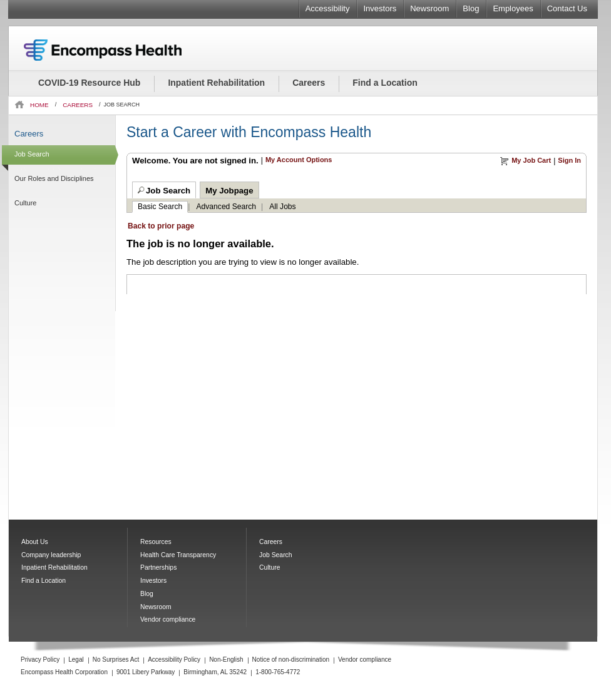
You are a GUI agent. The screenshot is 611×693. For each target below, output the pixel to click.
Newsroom (429, 8)
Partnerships (158, 567)
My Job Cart (531, 160)
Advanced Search (227, 206)
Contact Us (567, 8)
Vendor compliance (167, 619)
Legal (75, 659)
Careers (308, 83)
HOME (39, 104)
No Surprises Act (116, 659)
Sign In (569, 160)
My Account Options (298, 159)
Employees (513, 8)
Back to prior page (161, 226)
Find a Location (384, 83)
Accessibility (328, 8)
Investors (379, 8)
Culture (25, 203)
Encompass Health (119, 50)
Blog (471, 8)
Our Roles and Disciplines (54, 178)
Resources (156, 541)
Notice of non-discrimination (290, 659)
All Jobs (282, 206)
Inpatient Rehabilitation (216, 83)
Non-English (226, 659)
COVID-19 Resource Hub (89, 83)
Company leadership (51, 555)
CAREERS (78, 104)
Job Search (31, 154)
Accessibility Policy (174, 659)
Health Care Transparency (178, 555)
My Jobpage (229, 190)
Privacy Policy (40, 659)
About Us (34, 541)
